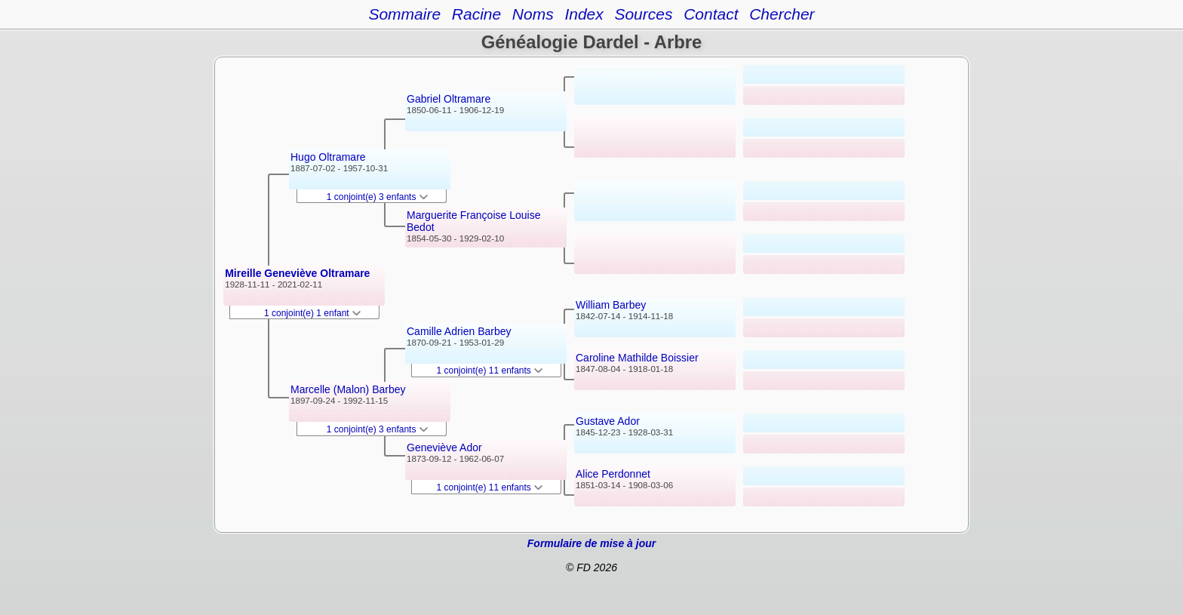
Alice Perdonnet (613, 474)
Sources (643, 14)
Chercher (781, 14)
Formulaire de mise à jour (591, 543)
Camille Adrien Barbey (459, 331)
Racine (476, 14)
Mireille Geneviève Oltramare (297, 273)
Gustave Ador (608, 421)
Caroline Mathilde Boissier (637, 358)
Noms (533, 14)
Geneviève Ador (444, 447)
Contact (711, 14)
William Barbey (611, 305)
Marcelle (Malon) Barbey (348, 389)
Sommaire (404, 14)
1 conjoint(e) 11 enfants (490, 370)
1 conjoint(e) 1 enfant (312, 313)
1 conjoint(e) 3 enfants (377, 197)
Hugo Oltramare (328, 157)
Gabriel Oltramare (448, 99)
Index (583, 14)
